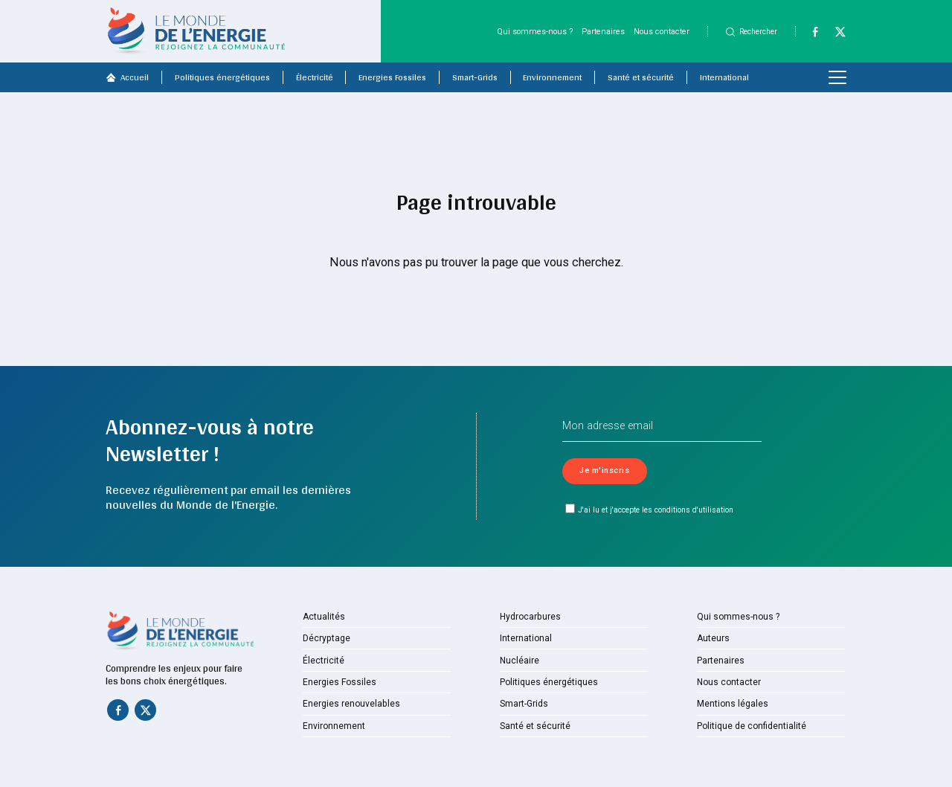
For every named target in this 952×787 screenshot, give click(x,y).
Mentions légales (729, 704)
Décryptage (324, 639)
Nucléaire (518, 660)
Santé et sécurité (641, 77)
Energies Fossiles (392, 77)
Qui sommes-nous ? (535, 31)
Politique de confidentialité (747, 726)
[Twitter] (834, 35)
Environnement (552, 77)
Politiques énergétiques (222, 77)
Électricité (314, 77)
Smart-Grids (475, 77)
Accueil (127, 77)
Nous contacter (661, 31)
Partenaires (603, 31)
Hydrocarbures (528, 616)
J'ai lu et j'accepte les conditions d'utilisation (649, 509)
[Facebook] (809, 35)
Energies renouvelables (347, 704)
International (724, 77)
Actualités (322, 616)
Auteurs (712, 639)
